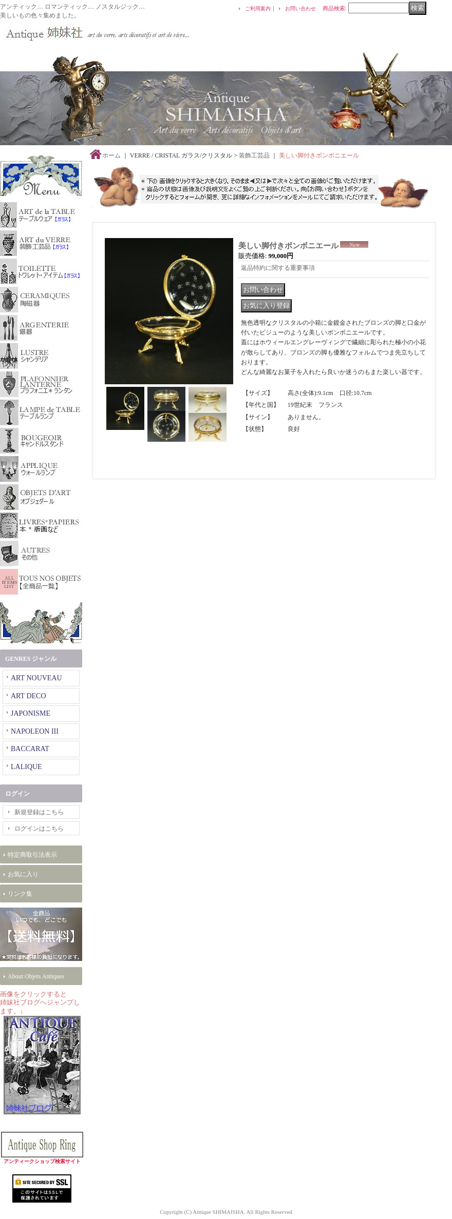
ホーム (111, 155)
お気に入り (23, 874)
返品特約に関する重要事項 (278, 267)
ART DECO (28, 696)
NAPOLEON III (35, 731)
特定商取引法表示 (32, 854)
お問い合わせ (300, 8)
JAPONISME (30, 713)
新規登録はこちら (39, 812)
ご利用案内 (258, 8)
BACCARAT (30, 749)
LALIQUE (26, 767)
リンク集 (20, 893)
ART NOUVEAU (36, 678)
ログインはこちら (39, 828)
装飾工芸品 (254, 155)
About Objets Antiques (36, 976)
